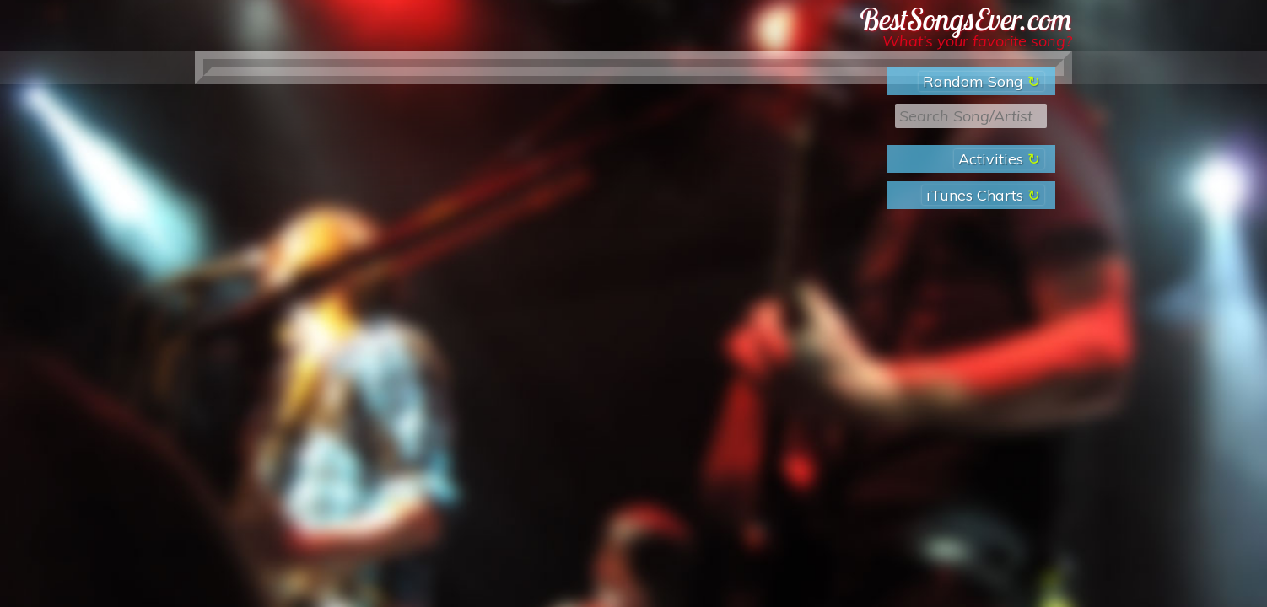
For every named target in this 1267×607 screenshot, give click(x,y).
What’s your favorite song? (977, 41)
